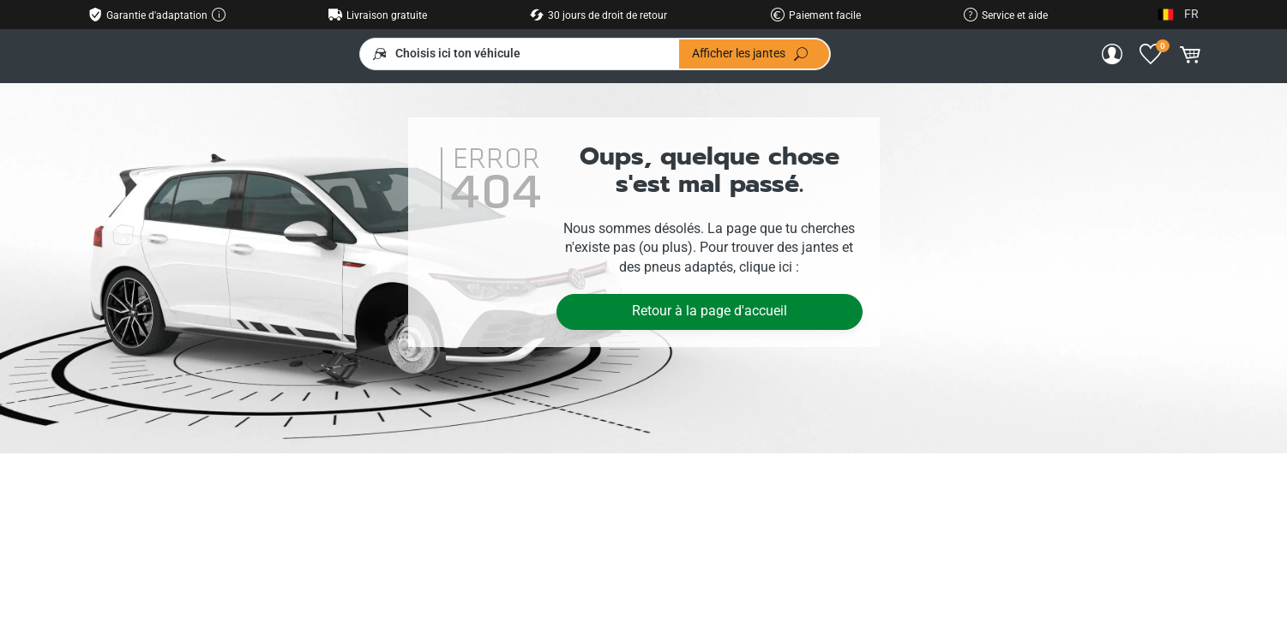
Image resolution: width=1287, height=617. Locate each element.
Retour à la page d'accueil (709, 311)
